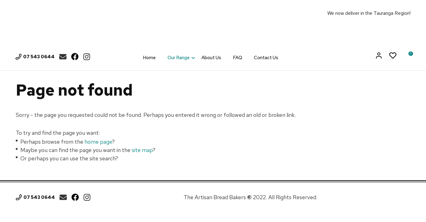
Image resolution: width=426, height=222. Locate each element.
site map (142, 150)
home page (98, 141)
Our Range (179, 58)
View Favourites (393, 56)
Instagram (86, 56)
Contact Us (266, 58)
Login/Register (379, 56)
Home (149, 58)
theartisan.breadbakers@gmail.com (63, 57)
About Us (211, 58)
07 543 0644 (39, 57)
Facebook (75, 56)
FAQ (237, 58)
